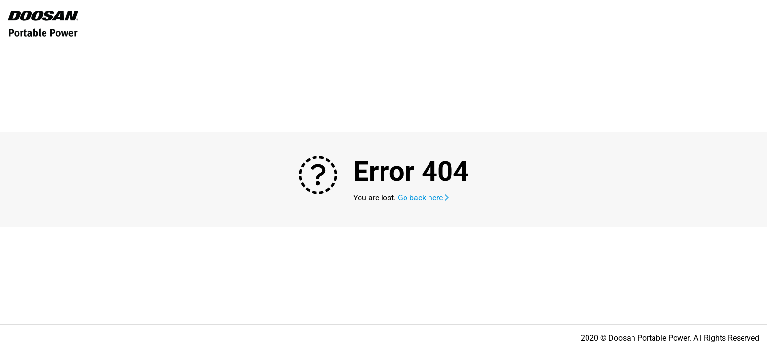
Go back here (423, 197)
